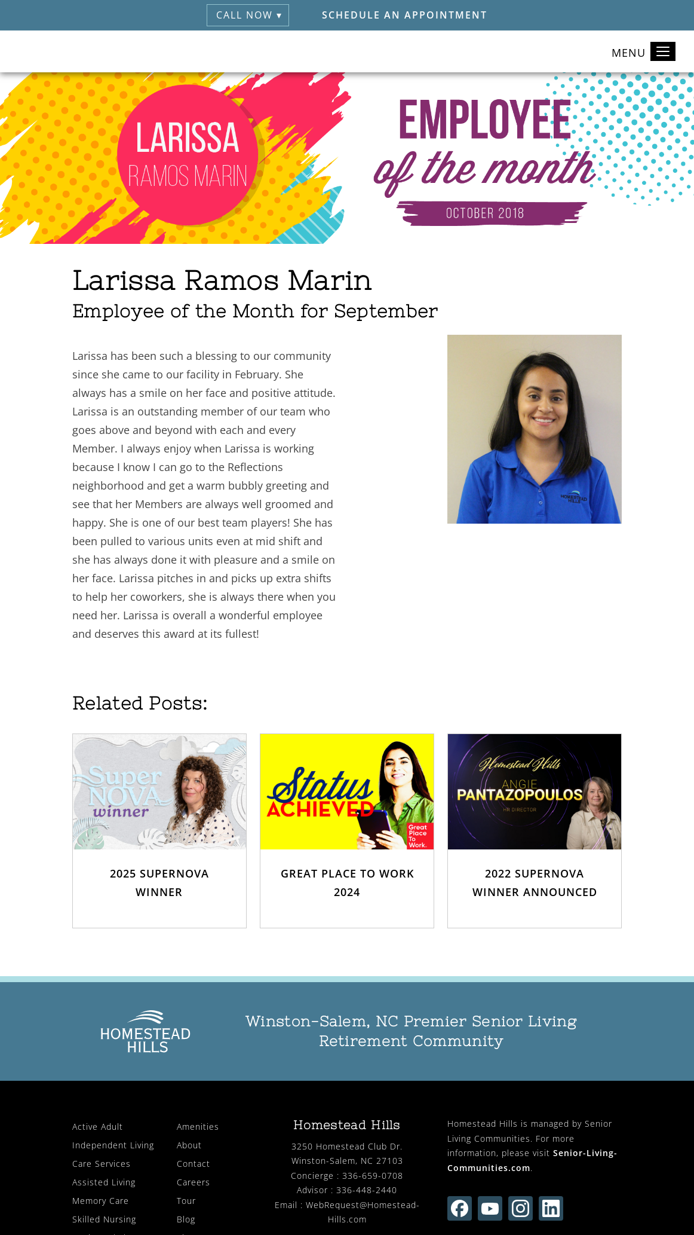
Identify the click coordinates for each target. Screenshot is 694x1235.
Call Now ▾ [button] (249, 15)
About (189, 1145)
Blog (186, 1219)
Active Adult (97, 1126)
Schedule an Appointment (404, 15)
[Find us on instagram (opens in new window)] (520, 1208)
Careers (193, 1182)
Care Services (101, 1163)
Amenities (198, 1126)
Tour (186, 1200)
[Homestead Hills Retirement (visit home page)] (54, 51)
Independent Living (113, 1145)
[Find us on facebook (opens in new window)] (459, 1208)
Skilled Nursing (104, 1219)
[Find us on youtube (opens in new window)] (490, 1208)
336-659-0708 (372, 1175)
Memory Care (100, 1200)
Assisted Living (104, 1182)
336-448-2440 (366, 1190)
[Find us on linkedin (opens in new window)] (551, 1208)
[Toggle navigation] (662, 51)
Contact (193, 1163)
